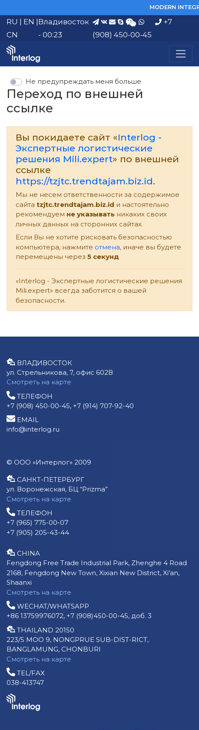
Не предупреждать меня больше (83, 81)
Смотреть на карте (39, 382)
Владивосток (63, 21)
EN (28, 21)
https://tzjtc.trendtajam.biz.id (84, 181)
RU (12, 21)
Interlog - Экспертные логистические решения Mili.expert (89, 148)
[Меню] (180, 54)
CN (12, 34)
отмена (107, 247)
